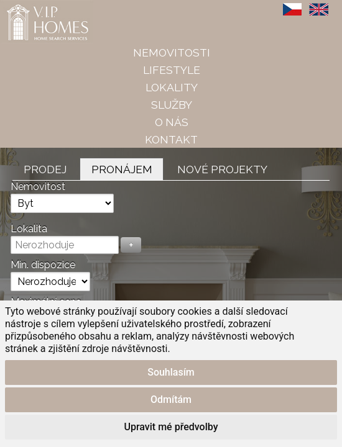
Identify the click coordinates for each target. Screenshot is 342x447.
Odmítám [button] (171, 399)
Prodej (45, 169)
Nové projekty (222, 169)
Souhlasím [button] (171, 372)
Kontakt (171, 139)
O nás (171, 122)
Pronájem (121, 169)
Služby (171, 104)
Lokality (172, 87)
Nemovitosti (171, 52)
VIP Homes (31, 7)
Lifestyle (171, 69)
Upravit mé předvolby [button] (171, 427)
